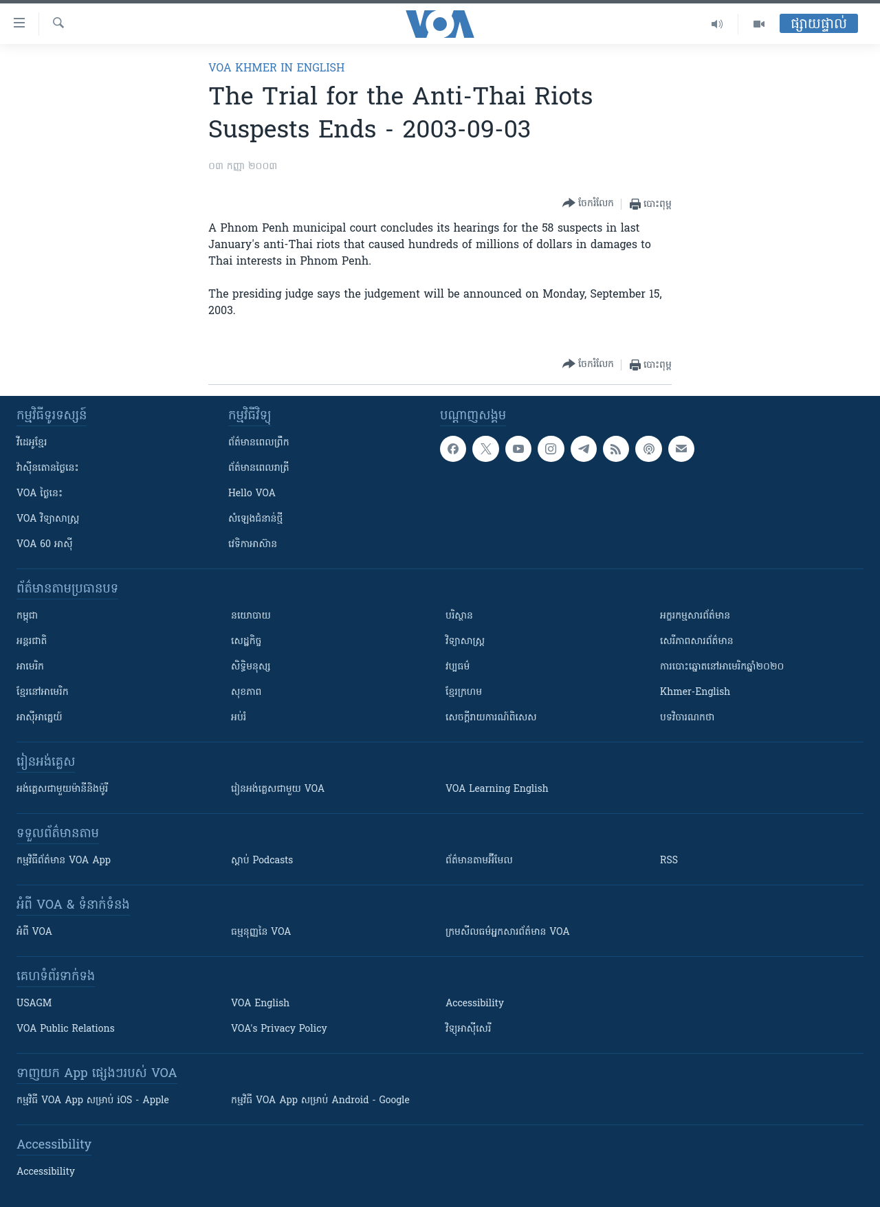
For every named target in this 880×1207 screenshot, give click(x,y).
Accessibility (475, 1004)
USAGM (34, 1004)
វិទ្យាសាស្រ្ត (465, 641)
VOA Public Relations (65, 1029)
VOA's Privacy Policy (279, 1029)
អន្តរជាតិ (31, 641)
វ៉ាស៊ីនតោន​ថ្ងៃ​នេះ (47, 468)
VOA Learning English (497, 789)
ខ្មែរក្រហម (464, 692)
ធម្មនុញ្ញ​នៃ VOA (261, 932)
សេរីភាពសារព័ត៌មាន (697, 641)
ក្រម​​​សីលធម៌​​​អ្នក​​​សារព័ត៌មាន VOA (508, 932)
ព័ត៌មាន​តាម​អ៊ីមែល (479, 861)
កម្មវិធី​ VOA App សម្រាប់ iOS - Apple (92, 1101)
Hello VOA (252, 494)
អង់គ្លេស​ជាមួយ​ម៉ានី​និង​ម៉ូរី (62, 789)
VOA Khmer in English (276, 68)
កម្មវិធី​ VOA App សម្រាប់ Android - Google (320, 1101)
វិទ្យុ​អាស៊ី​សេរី (468, 1029)
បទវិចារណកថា (687, 718)
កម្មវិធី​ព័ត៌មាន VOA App (63, 861)
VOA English (260, 1004)
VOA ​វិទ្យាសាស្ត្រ (47, 519)
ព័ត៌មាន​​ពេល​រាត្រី (258, 468)
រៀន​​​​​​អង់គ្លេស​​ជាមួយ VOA (277, 789)
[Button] (588, 204)
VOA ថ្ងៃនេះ (39, 494)
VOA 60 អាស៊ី (44, 545)
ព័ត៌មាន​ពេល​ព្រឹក (258, 443)
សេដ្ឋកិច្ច (246, 641)
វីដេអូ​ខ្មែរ (31, 443)
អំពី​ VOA (34, 932)
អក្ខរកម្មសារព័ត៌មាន (695, 616)
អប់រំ (238, 718)
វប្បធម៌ (458, 667)
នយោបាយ (251, 616)
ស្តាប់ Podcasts (262, 861)
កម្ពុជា (27, 616)
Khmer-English (695, 692)
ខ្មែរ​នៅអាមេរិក (42, 692)
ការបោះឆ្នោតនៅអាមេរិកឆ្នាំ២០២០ (722, 667)
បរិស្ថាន (459, 616)
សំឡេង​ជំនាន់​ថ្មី (255, 519)
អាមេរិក (30, 667)
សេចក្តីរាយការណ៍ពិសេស (491, 718)
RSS (669, 861)
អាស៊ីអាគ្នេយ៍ (39, 718)
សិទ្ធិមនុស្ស (251, 667)
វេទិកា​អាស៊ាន (252, 545)
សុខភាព (246, 692)
